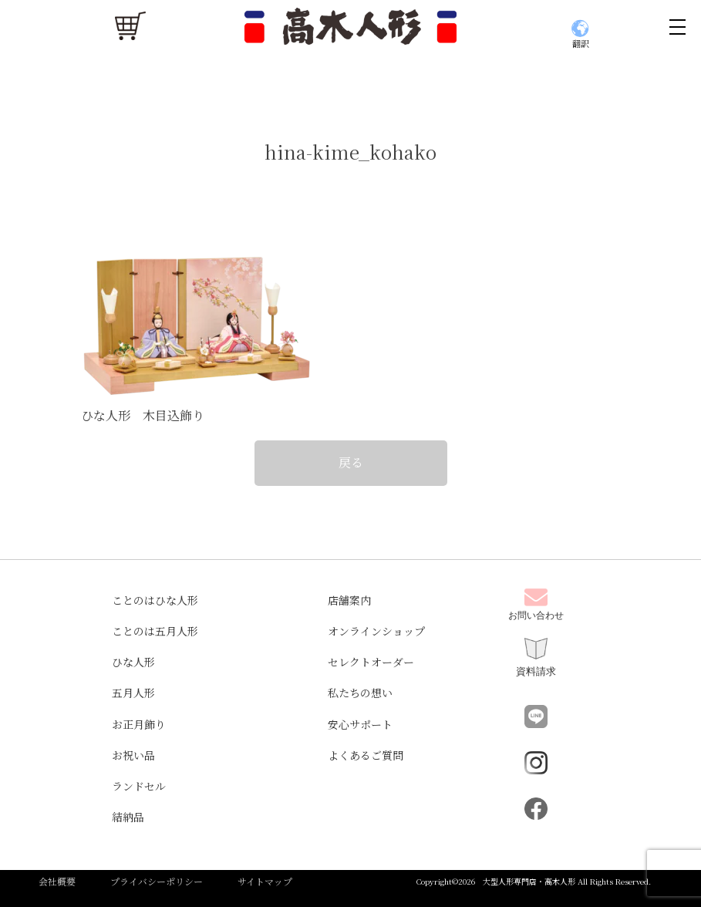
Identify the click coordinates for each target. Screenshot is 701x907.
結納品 (128, 816)
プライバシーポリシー (156, 881)
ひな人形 (133, 661)
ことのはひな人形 (155, 600)
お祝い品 (133, 755)
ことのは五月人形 (155, 631)
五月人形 (133, 692)
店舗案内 (349, 600)
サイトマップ (265, 881)
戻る (351, 462)
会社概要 (57, 881)
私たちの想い (360, 692)
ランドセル (139, 786)
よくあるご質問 (365, 755)
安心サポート (360, 724)
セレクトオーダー (371, 661)
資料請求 (536, 657)
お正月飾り (139, 724)
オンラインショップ (376, 631)
